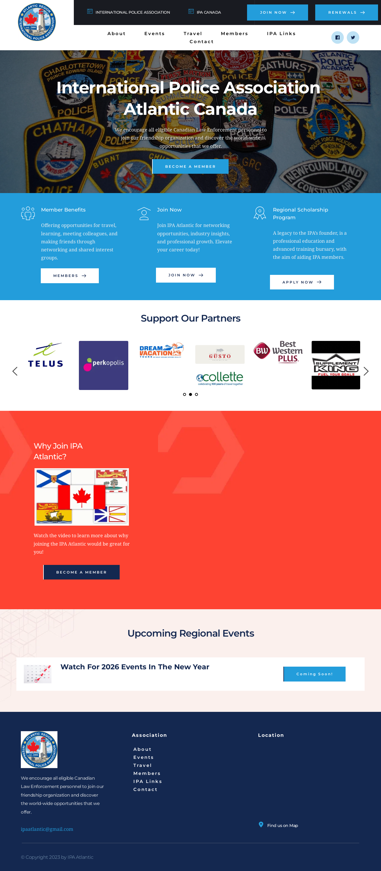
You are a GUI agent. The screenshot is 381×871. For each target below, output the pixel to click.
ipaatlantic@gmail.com (47, 829)
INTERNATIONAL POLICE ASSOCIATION (133, 12)
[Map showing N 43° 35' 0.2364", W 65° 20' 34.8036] (309, 782)
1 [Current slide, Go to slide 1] (184, 394)
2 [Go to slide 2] (190, 394)
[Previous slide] (15, 371)
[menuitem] (116, 33)
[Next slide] (366, 371)
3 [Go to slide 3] (196, 394)
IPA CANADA (209, 12)
